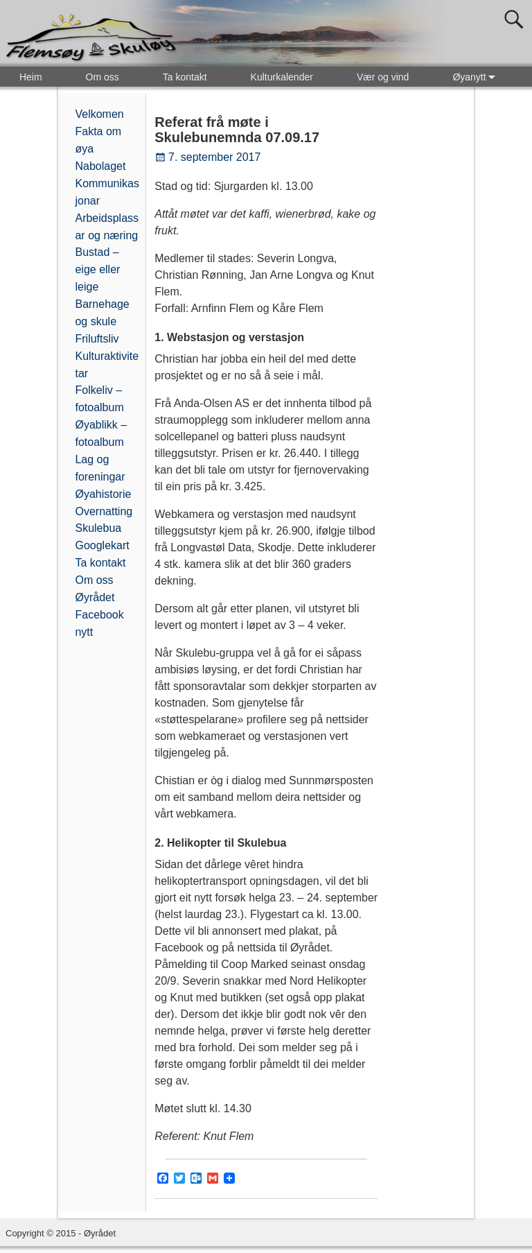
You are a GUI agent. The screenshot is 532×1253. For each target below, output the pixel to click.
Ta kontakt (185, 77)
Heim (30, 77)
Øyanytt (476, 77)
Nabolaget (100, 166)
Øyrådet (94, 597)
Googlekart (102, 545)
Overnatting (103, 511)
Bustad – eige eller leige (97, 269)
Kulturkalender (282, 77)
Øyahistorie (103, 494)
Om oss (102, 77)
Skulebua (98, 528)
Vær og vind (383, 77)
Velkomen (99, 114)
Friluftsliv (96, 339)
